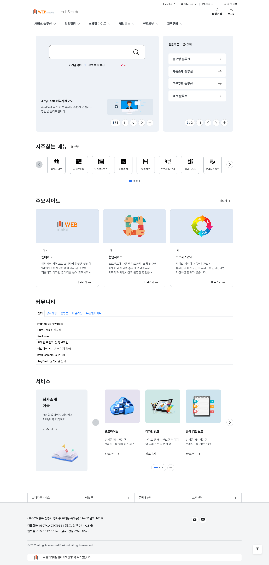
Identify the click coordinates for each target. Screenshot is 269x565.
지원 (207, 4)
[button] (130, 181)
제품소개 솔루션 (183, 71)
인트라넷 (148, 24)
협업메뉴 (124, 24)
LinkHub (169, 4)
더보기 (223, 201)
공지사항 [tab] (51, 313)
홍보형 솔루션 (181, 59)
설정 (189, 44)
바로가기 (48, 429)
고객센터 (172, 24)
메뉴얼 (89, 497)
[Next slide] (141, 122)
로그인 (231, 14)
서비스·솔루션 (43, 24)
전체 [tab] (40, 313)
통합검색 (217, 14)
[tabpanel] (134, 343)
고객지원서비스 (41, 497)
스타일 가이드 (97, 24)
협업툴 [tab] (64, 313)
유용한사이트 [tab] (94, 313)
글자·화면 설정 (228, 4)
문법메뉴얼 (145, 497)
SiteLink (189, 4)
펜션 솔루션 (180, 96)
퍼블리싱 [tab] (77, 313)
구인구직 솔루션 (183, 84)
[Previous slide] (133, 122)
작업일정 (70, 24)
